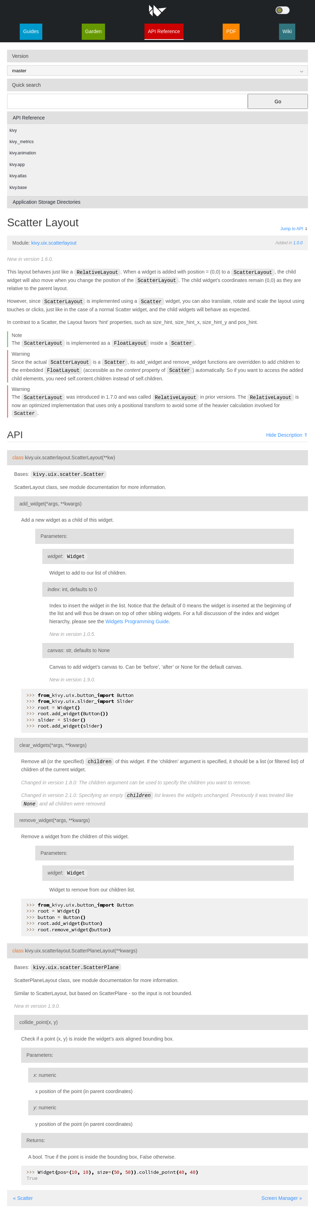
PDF (231, 31)
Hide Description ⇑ (287, 432)
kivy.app (17, 164)
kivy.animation (23, 153)
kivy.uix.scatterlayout (53, 243)
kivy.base (18, 187)
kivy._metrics (21, 141)
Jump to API (291, 228)
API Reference (164, 31)
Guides (31, 31)
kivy (13, 130)
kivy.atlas (18, 175)
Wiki (287, 31)
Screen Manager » (281, 1193)
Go (277, 101)
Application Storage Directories (46, 202)
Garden (93, 31)
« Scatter (23, 1193)
